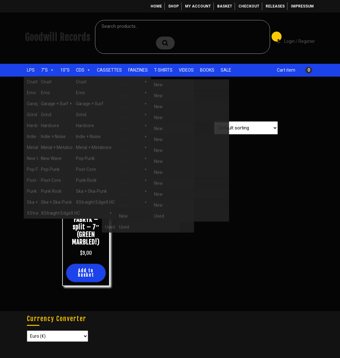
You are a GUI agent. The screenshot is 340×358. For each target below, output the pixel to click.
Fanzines (138, 70)
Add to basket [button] (86, 273)
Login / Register (292, 37)
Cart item (286, 70)
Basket (224, 6)
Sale (226, 70)
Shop (173, 6)
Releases (275, 6)
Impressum (302, 6)
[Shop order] (246, 127)
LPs (31, 70)
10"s (65, 70)
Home (156, 6)
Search (165, 43)
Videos (186, 70)
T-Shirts (163, 70)
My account (198, 6)
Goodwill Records (57, 37)
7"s (47, 70)
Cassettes (109, 70)
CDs (83, 70)
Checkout (248, 6)
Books (207, 70)
